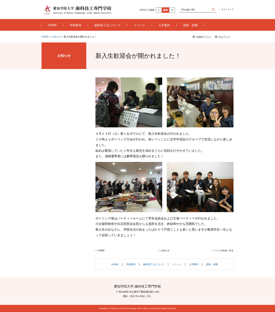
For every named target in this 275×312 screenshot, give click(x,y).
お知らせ (56, 37)
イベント (176, 264)
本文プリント (223, 37)
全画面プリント (202, 37)
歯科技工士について (153, 264)
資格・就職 (212, 264)
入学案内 (193, 264)
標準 (165, 10)
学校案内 (130, 264)
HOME (45, 37)
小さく (159, 10)
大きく (172, 10)
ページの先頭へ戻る (223, 250)
